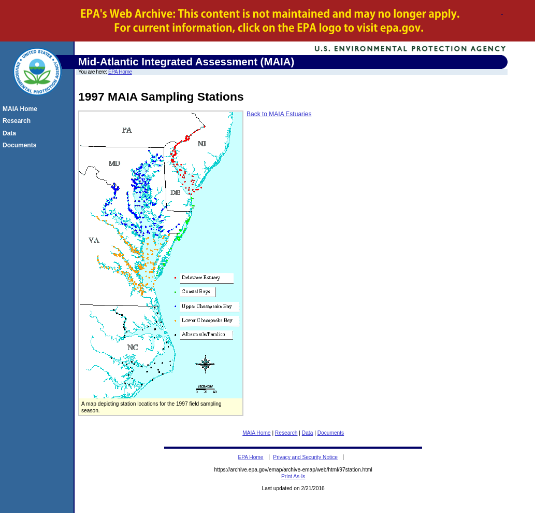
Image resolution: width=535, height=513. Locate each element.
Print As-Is (293, 476)
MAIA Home (256, 433)
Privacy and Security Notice (305, 457)
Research (286, 433)
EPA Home (120, 72)
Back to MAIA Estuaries (279, 114)
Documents (330, 433)
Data (307, 433)
